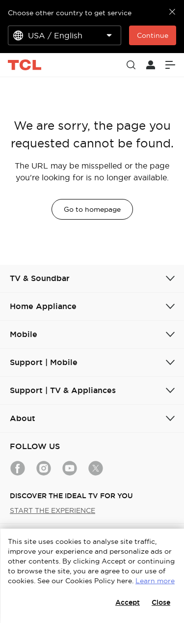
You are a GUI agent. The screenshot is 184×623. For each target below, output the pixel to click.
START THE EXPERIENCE (52, 510)
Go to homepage (92, 209)
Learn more (155, 580)
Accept (127, 602)
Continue (152, 35)
